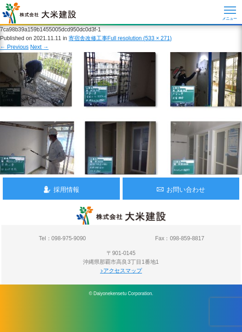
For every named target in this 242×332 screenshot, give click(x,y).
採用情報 (61, 189)
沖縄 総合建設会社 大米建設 (39, 13)
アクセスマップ (121, 270)
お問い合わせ (180, 189)
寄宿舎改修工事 (88, 38)
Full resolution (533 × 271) (139, 38)
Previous (14, 47)
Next (39, 47)
